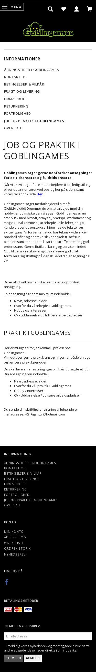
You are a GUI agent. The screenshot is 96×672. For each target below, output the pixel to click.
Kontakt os (15, 76)
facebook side (28, 194)
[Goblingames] (48, 28)
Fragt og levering (22, 91)
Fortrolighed (17, 113)
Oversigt (13, 128)
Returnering (16, 106)
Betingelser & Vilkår (24, 84)
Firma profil (16, 99)
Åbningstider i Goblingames (31, 69)
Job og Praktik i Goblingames (34, 121)
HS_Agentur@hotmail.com (45, 414)
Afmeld (33, 658)
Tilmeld (13, 658)
